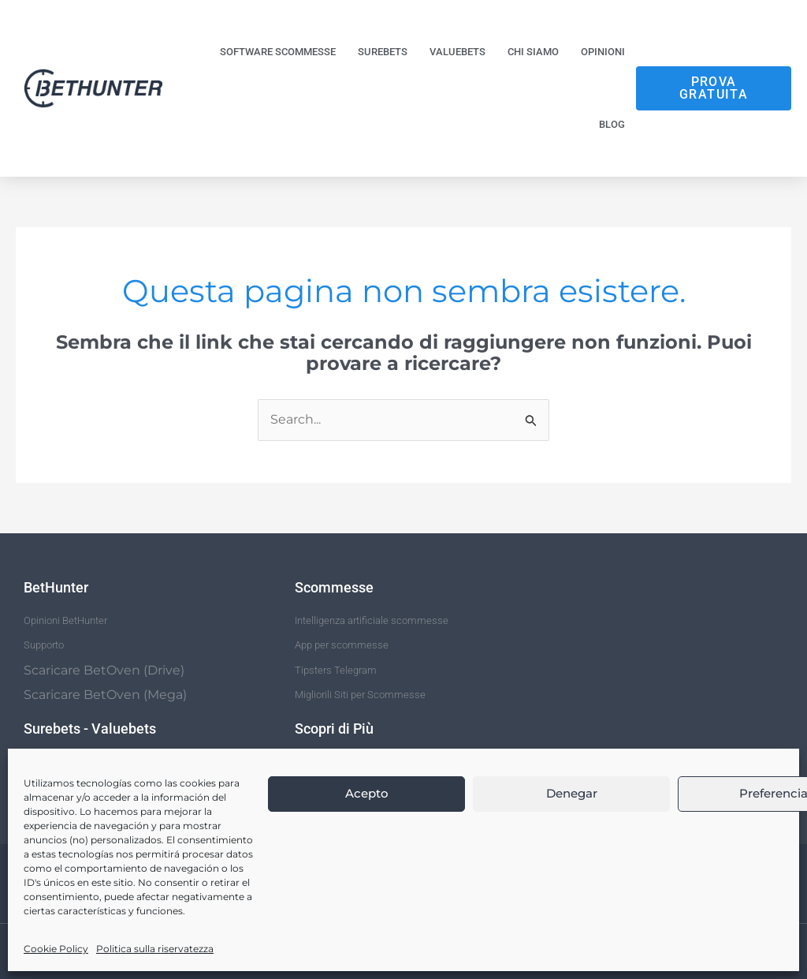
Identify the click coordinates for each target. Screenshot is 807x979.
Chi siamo (533, 52)
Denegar (571, 793)
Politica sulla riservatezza (155, 949)
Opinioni (603, 52)
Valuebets (457, 52)
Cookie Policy (56, 949)
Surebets (382, 52)
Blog (612, 124)
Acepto (367, 793)
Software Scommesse (278, 52)
